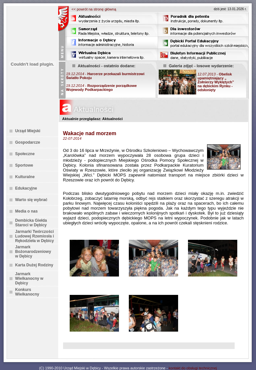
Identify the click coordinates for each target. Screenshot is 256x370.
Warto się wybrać (31, 199)
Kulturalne (25, 177)
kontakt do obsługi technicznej (193, 368)
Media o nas (26, 211)
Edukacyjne (26, 188)
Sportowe (24, 165)
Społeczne (25, 154)
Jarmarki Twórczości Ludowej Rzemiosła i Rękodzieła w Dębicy (34, 236)
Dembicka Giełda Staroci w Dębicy (31, 222)
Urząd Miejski (27, 131)
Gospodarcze (27, 142)
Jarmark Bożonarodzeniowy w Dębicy (33, 251)
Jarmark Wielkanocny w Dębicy (29, 278)
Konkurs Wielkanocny (27, 292)
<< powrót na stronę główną (94, 9)
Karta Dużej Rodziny (34, 265)
